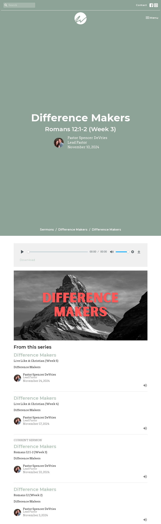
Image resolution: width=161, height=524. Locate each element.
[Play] (22, 252)
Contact (141, 5)
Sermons (47, 229)
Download (27, 260)
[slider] (57, 252)
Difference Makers (72, 229)
